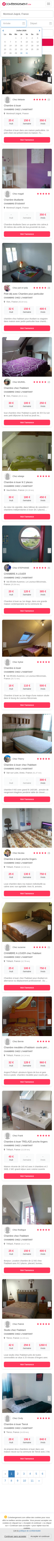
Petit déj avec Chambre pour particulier (24, 294)
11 (32, 1480)
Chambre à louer (12, 105)
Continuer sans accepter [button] (15, 1536)
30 (21, 53)
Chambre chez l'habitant (16, 388)
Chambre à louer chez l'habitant (20, 765)
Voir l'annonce (27, 140)
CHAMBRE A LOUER (15, 574)
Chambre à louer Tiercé (16, 1424)
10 (24, 1480)
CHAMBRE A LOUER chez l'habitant (22, 953)
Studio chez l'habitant (15, 1330)
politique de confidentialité (30, 1531)
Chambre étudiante (13, 200)
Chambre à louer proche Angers (20, 859)
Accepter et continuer (40, 1536)
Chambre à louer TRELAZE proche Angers (26, 1141)
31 (27, 53)
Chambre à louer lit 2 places (18, 482)
